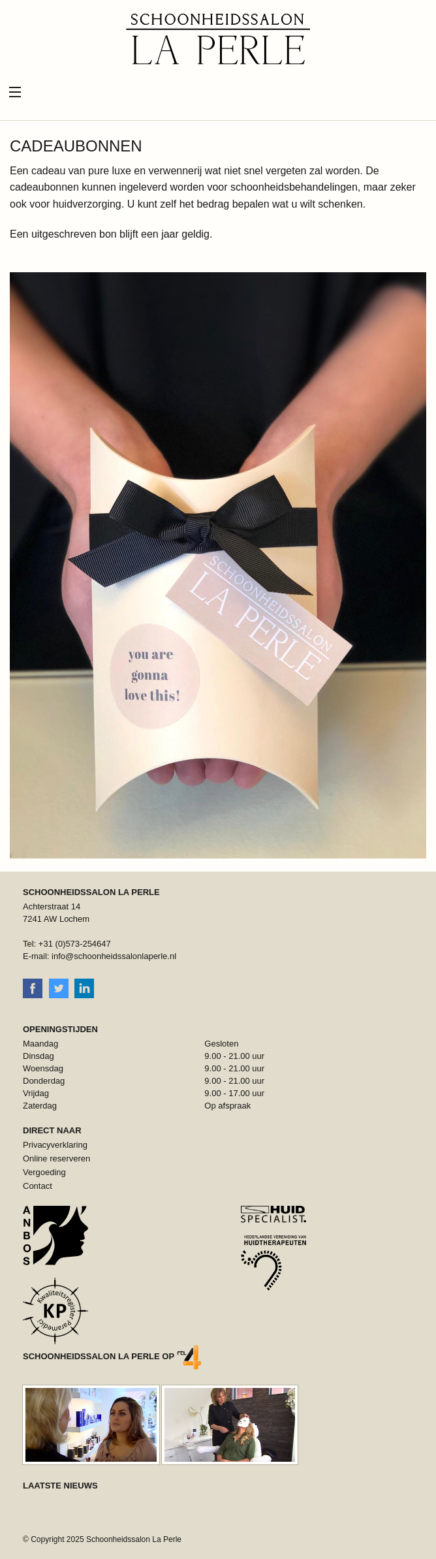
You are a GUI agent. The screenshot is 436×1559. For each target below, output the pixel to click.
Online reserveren (56, 1158)
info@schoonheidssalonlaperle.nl (114, 956)
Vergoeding (44, 1172)
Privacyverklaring (55, 1145)
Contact (37, 1186)
